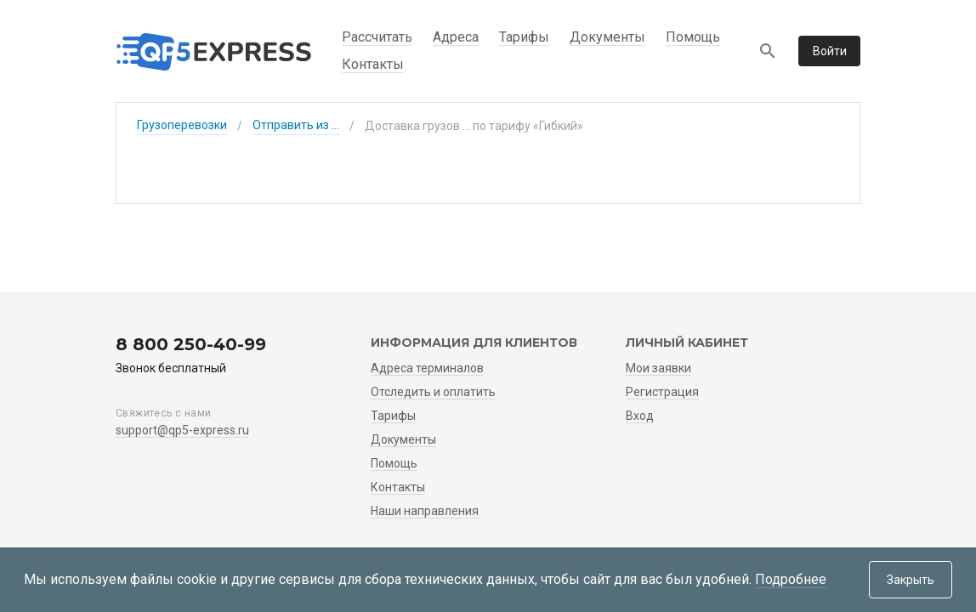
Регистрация (662, 392)
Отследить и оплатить (433, 392)
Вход (640, 415)
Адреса (456, 37)
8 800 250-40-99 (191, 344)
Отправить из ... (296, 125)
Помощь (693, 37)
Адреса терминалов (427, 368)
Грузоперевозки (182, 125)
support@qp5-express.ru (182, 430)
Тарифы (524, 37)
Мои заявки (658, 368)
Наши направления (425, 511)
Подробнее (790, 579)
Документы (607, 37)
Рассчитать (377, 37)
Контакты (373, 64)
